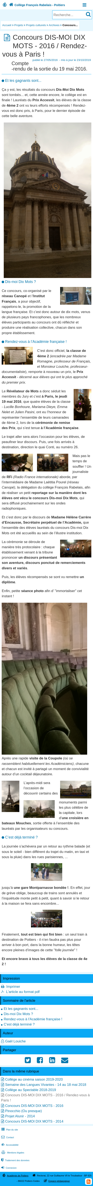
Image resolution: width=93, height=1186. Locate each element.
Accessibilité (9, 1145)
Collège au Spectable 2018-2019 (30, 1090)
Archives (54, 25)
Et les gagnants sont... (21, 1009)
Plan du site (9, 1129)
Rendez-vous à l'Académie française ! (33, 1019)
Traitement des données (14, 1160)
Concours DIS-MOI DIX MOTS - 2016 (34, 1106)
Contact (7, 1137)
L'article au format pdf (23, 992)
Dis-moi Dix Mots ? (18, 1014)
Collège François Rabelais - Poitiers (36, 5)
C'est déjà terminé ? (19, 1024)
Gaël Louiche (15, 1041)
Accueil (6, 25)
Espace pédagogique (59, 1181)
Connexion (8, 1168)
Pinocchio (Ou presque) (23, 1111)
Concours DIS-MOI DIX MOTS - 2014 (34, 1121)
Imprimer (13, 987)
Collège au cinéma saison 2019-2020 (34, 1079)
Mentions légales (12, 1152)
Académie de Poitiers (17, 1175)
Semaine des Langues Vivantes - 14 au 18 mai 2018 (45, 1085)
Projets (18, 25)
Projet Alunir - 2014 (20, 1116)
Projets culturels (36, 25)
